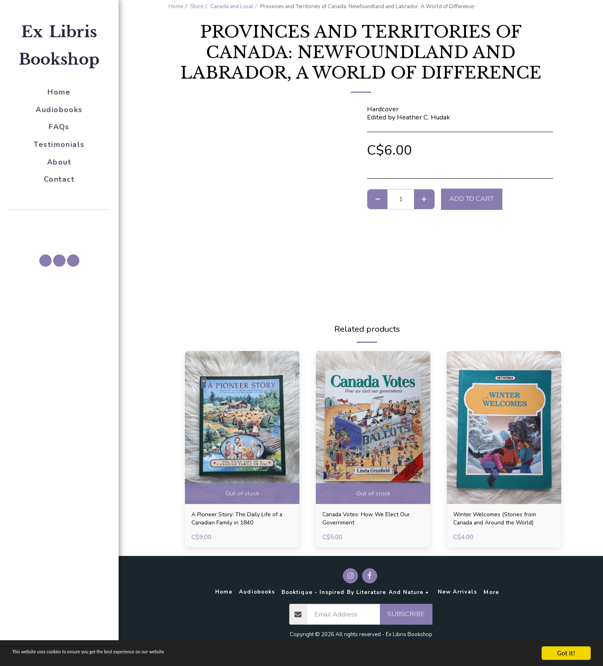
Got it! (566, 653)
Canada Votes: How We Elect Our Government (372, 520)
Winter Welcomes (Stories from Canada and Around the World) (501, 520)
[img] (242, 427)
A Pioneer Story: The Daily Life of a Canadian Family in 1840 (241, 520)
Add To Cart (471, 198)
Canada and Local (231, 6)
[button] (59, 221)
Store (196, 6)
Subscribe (406, 617)
